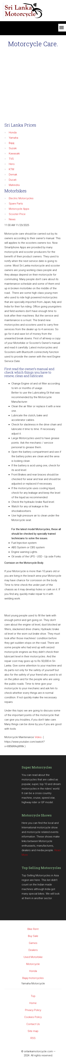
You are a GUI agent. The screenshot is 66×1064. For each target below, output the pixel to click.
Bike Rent (33, 929)
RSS (33, 1038)
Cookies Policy (33, 1017)
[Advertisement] (33, 85)
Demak (13, 174)
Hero (12, 164)
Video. (38, 737)
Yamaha (13, 137)
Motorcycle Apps (19, 208)
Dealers (33, 950)
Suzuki (13, 148)
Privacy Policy (33, 1010)
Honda (13, 132)
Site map (33, 1031)
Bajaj (11, 143)
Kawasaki (14, 153)
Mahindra (14, 185)
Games (33, 943)
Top (33, 996)
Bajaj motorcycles (33, 978)
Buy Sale (33, 936)
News (12, 219)
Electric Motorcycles (21, 198)
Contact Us (33, 1024)
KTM (11, 169)
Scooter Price (17, 214)
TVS (11, 158)
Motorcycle (33, 964)
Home (33, 1003)
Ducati (12, 179)
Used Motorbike (33, 957)
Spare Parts (16, 203)
